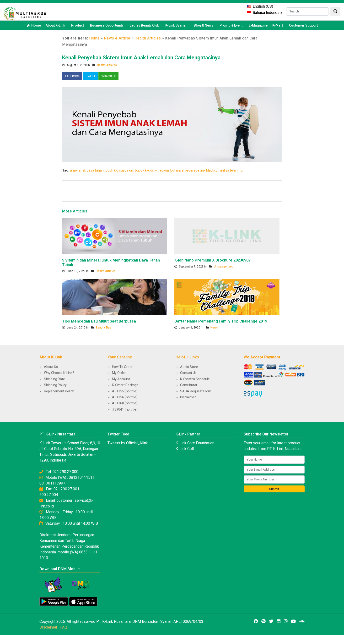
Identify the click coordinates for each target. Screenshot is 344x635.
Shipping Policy (55, 385)
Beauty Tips (103, 327)
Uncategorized (223, 266)
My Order (119, 373)
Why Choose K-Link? (59, 373)
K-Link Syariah (177, 25)
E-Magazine (258, 25)
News (214, 327)
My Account (121, 379)
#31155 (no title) (124, 391)
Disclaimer (188, 397)
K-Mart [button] (278, 25)
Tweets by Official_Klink (128, 443)
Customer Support (303, 25)
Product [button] (78, 25)
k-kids (149, 170)
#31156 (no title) (124, 397)
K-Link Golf (185, 448)
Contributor (188, 385)
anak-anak (78, 170)
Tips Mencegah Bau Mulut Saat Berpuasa (99, 321)
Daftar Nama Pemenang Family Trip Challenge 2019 (220, 321)
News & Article (117, 38)
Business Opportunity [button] (107, 25)
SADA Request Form (195, 391)
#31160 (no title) (124, 403)
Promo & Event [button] (232, 25)
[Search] (307, 11)
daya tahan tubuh (100, 170)
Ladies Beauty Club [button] (145, 25)
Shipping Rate (54, 379)
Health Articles (147, 38)
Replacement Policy (59, 391)
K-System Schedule (195, 379)
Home (36, 25)
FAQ (63, 627)
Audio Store (189, 367)
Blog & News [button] (204, 25)
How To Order (122, 367)
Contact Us (188, 373)
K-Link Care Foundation (195, 443)
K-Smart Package (125, 385)
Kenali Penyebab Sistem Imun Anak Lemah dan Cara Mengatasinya (141, 58)
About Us (51, 367)
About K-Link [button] (56, 25)
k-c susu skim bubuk (129, 170)
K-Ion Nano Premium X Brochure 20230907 (212, 260)
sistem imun (235, 170)
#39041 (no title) (124, 409)
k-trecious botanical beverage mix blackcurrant (190, 170)
